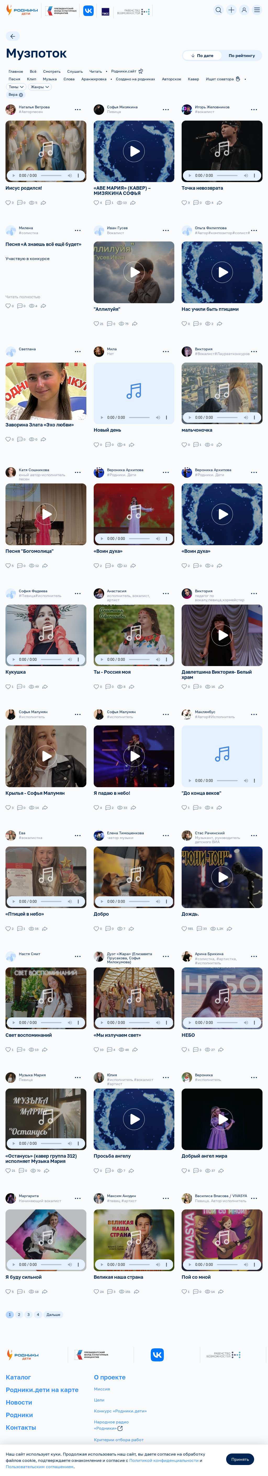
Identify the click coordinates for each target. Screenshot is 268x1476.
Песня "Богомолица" (29, 547)
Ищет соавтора (223, 78)
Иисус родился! (23, 187)
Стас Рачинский (210, 827)
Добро (101, 907)
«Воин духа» (108, 547)
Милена (26, 226)
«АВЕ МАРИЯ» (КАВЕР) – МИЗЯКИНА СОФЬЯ (122, 189)
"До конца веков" (201, 787)
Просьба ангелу (112, 1147)
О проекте (110, 1367)
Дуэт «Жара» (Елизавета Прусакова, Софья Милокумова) (129, 951)
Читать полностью (24, 295)
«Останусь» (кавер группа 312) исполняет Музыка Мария (41, 1149)
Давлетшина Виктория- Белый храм (217, 669)
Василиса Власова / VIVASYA (221, 1187)
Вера (13, 94)
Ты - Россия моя (112, 667)
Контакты (21, 1417)
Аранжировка (94, 79)
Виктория (204, 347)
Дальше (53, 1304)
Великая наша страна (118, 1267)
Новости (19, 1392)
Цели (99, 1390)
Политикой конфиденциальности (164, 1460)
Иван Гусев (117, 226)
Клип (31, 79)
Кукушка (15, 667)
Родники (19, 1405)
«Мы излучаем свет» (117, 1027)
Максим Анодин (121, 1187)
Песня (14, 79)
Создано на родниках (135, 79)
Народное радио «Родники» (111, 1415)
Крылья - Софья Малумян (35, 787)
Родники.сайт (127, 71)
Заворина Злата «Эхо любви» (39, 426)
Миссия (102, 1379)
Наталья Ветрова (34, 107)
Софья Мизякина (122, 107)
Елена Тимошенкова (125, 827)
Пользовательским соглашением (40, 1466)
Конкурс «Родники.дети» (120, 1401)
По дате (202, 55)
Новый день (107, 427)
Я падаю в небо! (112, 787)
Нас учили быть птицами (210, 307)
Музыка (50, 79)
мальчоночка (197, 427)
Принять (240, 1459)
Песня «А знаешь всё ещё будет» (43, 243)
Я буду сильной (23, 1267)
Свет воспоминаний (28, 1027)
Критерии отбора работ (119, 1430)
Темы (16, 86)
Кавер (193, 79)
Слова (69, 79)
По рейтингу (242, 55)
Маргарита (29, 1187)
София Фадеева (33, 587)
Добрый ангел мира (204, 1147)
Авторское (171, 79)
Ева (22, 827)
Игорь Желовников (212, 107)
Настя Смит (29, 947)
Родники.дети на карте (42, 1379)
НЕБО (188, 1027)
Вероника (204, 1067)
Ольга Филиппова (211, 226)
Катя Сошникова (34, 467)
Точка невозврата (202, 187)
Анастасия (116, 587)
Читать (96, 71)
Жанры (40, 86)
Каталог (18, 1367)
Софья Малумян (33, 707)
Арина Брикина (209, 947)
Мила (112, 347)
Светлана (27, 347)
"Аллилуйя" (107, 307)
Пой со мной (196, 1267)
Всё (33, 71)
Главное (16, 71)
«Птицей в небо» (24, 907)
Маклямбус (205, 707)
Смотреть (51, 71)
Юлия (112, 1067)
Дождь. (190, 907)
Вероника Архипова (125, 467)
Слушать (75, 71)
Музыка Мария (32, 1067)
